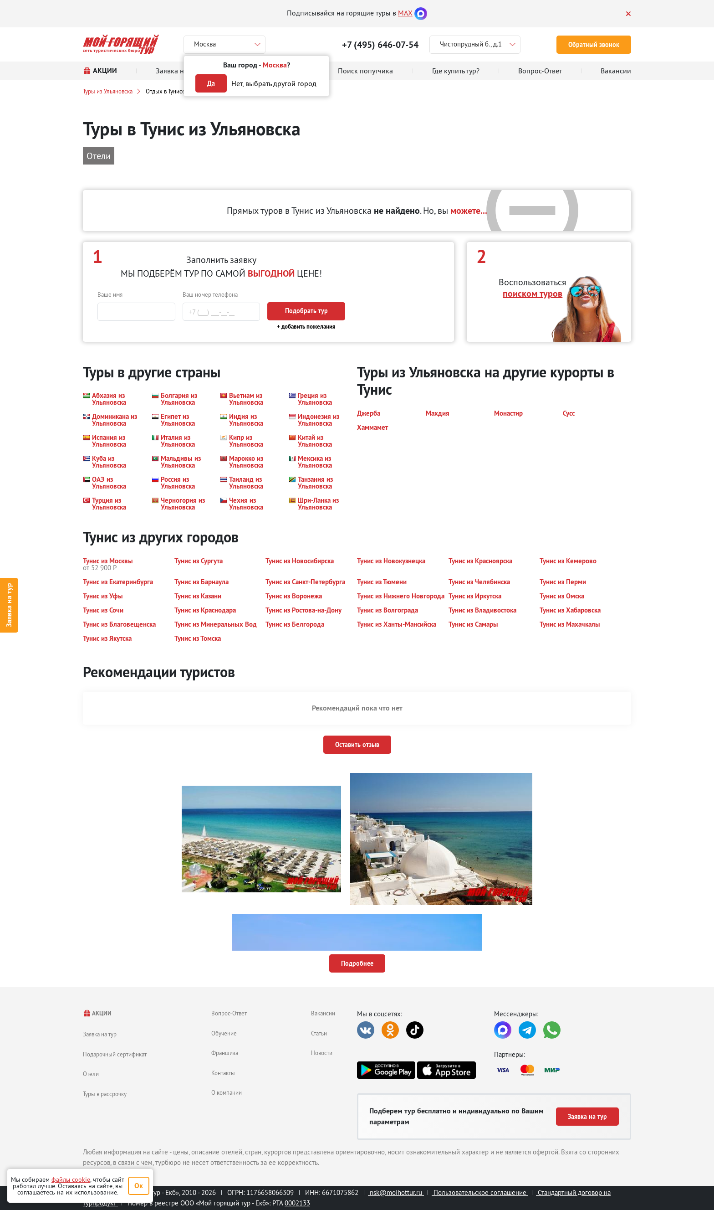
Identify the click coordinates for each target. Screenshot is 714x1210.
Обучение (224, 1033)
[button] (112, 399)
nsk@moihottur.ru (396, 1192)
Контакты (223, 1072)
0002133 (297, 1203)
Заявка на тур (9, 605)
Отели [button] (99, 155)
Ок (138, 1185)
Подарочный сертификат (115, 1054)
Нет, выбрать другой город (273, 83)
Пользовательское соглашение (480, 1192)
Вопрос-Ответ (229, 1013)
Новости (321, 1052)
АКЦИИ (97, 1013)
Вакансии (323, 1013)
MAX (405, 12)
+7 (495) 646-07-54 (380, 45)
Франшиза (224, 1052)
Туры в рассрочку (105, 1093)
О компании (226, 1092)
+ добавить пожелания (306, 326)
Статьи (319, 1033)
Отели (91, 1073)
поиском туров (532, 293)
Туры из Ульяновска (108, 91)
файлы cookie (70, 1179)
